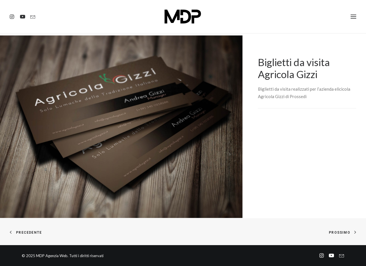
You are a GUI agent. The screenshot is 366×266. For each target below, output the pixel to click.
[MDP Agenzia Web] (183, 18)
